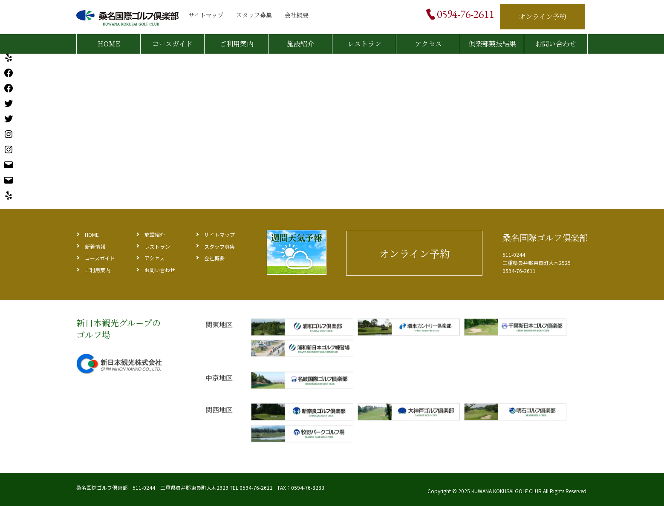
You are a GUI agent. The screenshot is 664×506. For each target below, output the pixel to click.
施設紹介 (300, 44)
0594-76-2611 (465, 14)
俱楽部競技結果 (492, 44)
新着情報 (95, 246)
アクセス (428, 44)
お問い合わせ (555, 44)
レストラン (364, 44)
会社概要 (297, 15)
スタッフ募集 (254, 15)
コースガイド (172, 44)
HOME (109, 44)
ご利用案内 (236, 44)
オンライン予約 (542, 16)
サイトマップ (205, 15)
